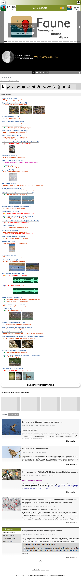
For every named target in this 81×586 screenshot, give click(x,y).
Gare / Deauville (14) (7, 165)
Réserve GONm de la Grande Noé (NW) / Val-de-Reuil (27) (18, 216)
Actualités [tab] (4, 414)
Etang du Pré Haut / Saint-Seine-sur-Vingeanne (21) (16, 206)
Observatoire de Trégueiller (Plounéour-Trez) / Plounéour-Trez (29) (20, 221)
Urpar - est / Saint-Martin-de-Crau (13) (12, 160)
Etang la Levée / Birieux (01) (9, 98)
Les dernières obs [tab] (6, 77)
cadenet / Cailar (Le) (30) (8, 241)
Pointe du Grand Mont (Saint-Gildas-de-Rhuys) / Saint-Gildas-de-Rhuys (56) (23, 336)
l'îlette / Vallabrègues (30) (9, 255)
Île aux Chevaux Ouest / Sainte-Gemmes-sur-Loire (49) (17, 327)
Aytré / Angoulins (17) (8, 170)
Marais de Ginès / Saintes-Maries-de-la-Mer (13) (15, 130)
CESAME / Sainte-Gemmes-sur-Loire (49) (13, 322)
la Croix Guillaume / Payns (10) (10, 116)
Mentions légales (36, 569)
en (62, 7)
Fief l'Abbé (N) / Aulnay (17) (9, 183)
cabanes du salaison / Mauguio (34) (12, 297)
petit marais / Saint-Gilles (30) (10, 260)
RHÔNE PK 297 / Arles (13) (9, 155)
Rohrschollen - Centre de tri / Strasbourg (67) (14, 350)
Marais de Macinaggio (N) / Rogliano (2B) (13, 236)
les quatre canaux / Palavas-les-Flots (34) (13, 304)
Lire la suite (71, 441)
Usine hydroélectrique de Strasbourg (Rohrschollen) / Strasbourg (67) (21, 355)
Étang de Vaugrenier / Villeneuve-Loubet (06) (14, 103)
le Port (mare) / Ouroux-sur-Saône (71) (12, 368)
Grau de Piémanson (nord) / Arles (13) (12, 126)
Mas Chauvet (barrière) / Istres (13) (11, 135)
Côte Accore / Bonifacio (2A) (10, 230)
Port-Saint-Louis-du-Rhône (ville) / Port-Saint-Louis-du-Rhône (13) (20, 142)
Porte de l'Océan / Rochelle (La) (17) (12, 188)
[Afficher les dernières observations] (9, 81)
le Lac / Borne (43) (7, 309)
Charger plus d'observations (40, 385)
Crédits (47, 569)
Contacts (43, 569)
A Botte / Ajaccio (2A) (8, 225)
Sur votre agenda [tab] (13, 414)
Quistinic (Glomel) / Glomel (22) (10, 211)
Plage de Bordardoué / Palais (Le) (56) (12, 332)
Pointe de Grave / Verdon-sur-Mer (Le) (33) (13, 273)
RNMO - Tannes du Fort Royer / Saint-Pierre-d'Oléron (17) (18, 193)
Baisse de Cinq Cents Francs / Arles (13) (13, 121)
